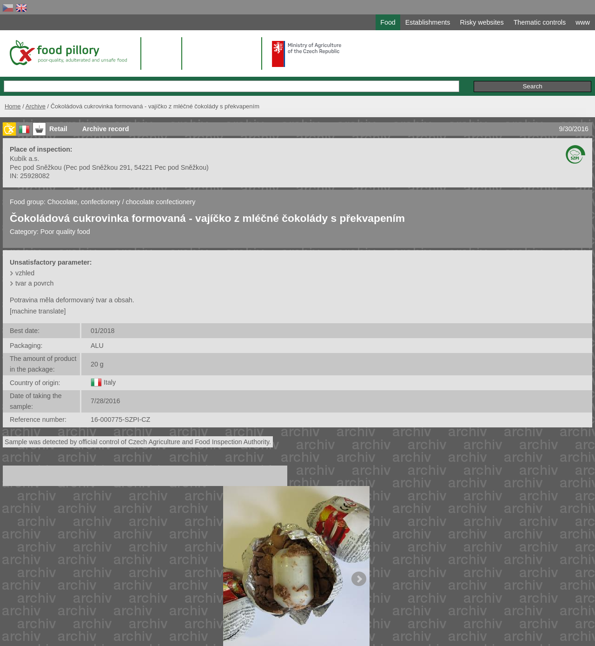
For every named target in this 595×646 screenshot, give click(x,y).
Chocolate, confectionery (84, 202)
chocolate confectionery (161, 202)
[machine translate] (38, 311)
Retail (58, 129)
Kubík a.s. (24, 158)
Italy (110, 382)
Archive (36, 106)
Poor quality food (65, 231)
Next (358, 579)
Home (13, 106)
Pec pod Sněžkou (36, 167)
